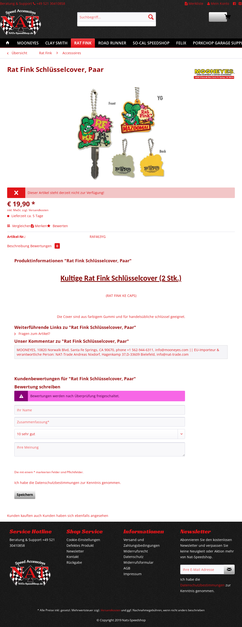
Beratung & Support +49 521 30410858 (32, 3)
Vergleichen (19, 226)
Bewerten (57, 226)
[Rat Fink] (83, 43)
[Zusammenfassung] (99, 422)
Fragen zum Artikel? (32, 333)
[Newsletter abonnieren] (229, 569)
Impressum (133, 574)
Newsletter (75, 551)
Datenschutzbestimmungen (57, 482)
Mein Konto (218, 3)
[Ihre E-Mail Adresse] (202, 569)
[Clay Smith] (56, 43)
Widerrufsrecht (136, 551)
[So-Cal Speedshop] (151, 43)
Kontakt (73, 556)
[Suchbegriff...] (116, 17)
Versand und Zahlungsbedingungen (142, 542)
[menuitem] (116, 19)
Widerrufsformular (139, 562)
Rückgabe (74, 562)
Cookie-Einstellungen (83, 539)
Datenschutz (134, 556)
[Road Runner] (112, 43)
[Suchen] (151, 17)
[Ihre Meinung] (99, 449)
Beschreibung (18, 246)
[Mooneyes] (28, 43)
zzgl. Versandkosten (35, 210)
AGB (127, 568)
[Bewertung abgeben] (99, 434)
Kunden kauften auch (24, 515)
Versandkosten (110, 610)
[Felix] (181, 43)
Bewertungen (45, 246)
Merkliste (194, 3)
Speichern (25, 494)
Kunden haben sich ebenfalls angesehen (75, 515)
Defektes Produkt (80, 545)
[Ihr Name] (99, 410)
